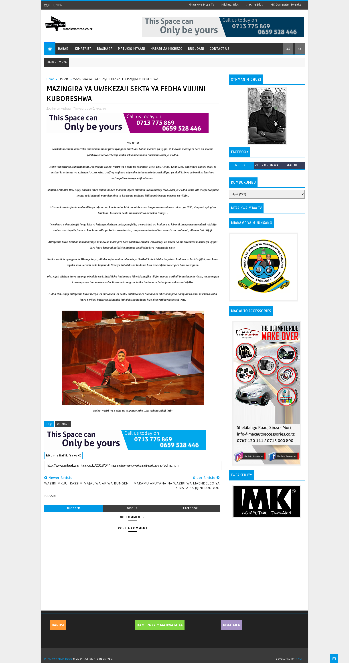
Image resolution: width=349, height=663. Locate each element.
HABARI (64, 79)
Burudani (196, 49)
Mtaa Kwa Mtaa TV (201, 4)
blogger (73, 508)
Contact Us (219, 49)
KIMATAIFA (231, 625)
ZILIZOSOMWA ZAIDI (267, 166)
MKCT (299, 659)
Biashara (105, 49)
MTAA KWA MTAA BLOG (58, 659)
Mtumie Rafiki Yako (63, 455)
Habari (64, 49)
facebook (190, 508)
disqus (132, 508)
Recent (241, 165)
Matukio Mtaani (131, 49)
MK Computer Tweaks (285, 4)
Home (51, 79)
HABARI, (101, 108)
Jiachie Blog (255, 4)
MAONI (292, 165)
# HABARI (63, 424)
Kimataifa (83, 49)
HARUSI (58, 625)
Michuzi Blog (230, 4)
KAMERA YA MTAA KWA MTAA (160, 625)
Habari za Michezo (167, 49)
